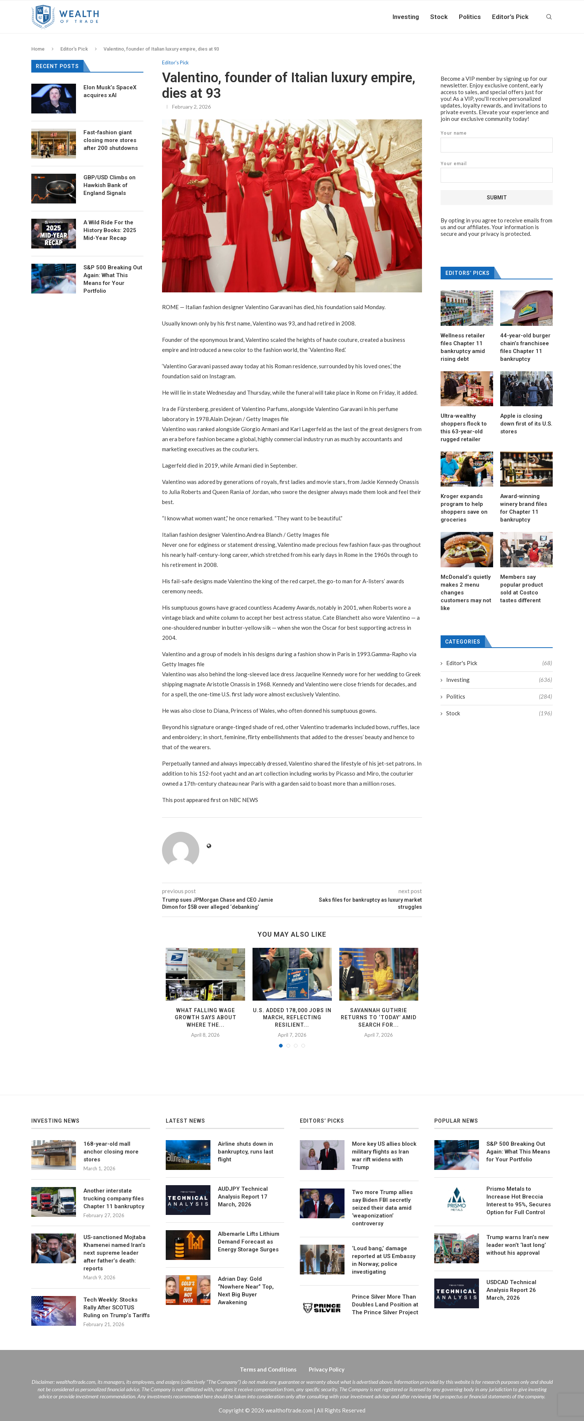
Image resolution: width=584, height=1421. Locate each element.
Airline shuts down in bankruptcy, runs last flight (245, 1152)
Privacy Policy (327, 1369)
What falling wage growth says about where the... (206, 1017)
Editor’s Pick (510, 16)
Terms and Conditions (268, 1369)
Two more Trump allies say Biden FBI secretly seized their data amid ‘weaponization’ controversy (382, 1208)
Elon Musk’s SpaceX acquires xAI (110, 91)
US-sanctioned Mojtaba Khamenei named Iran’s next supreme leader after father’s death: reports (114, 1253)
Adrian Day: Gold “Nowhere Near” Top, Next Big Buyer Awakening (246, 1291)
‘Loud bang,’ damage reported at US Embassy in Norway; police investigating (383, 1260)
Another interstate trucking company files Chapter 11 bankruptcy (113, 1198)
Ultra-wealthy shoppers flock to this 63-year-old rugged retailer (464, 427)
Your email (497, 172)
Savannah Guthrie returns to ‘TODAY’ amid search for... (378, 1017)
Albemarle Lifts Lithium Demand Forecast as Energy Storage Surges (248, 1242)
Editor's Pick (74, 49)
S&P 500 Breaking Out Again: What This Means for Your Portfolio (112, 279)
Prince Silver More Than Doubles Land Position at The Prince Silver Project (385, 1304)
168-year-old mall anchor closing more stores (111, 1152)
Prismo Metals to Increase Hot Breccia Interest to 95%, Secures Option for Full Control (518, 1201)
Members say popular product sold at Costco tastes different (521, 588)
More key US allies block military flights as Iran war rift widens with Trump (384, 1156)
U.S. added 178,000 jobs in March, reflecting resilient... (292, 1017)
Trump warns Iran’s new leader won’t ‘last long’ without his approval (517, 1245)
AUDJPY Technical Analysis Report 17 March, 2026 (243, 1197)
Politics (470, 16)
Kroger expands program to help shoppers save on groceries (464, 508)
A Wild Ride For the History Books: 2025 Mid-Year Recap (109, 230)
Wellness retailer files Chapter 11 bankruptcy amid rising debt (463, 347)
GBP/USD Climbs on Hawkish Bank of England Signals (109, 185)
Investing (406, 16)
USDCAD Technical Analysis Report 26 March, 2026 (511, 1290)
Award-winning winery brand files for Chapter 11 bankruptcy (523, 508)
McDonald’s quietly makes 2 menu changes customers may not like (466, 592)
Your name (497, 141)
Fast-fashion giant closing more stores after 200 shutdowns (110, 140)
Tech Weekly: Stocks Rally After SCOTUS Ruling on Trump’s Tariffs (116, 1307)
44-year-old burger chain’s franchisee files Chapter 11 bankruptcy (525, 347)
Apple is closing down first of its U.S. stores (526, 423)
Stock (439, 16)
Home (38, 49)
